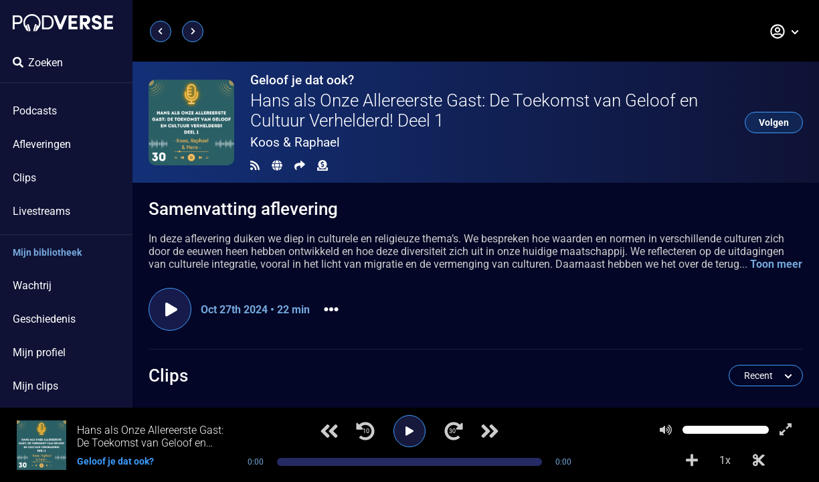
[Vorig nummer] (329, 431)
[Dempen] (665, 430)
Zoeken (38, 62)
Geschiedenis (44, 319)
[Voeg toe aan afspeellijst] (692, 461)
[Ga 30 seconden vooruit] (454, 431)
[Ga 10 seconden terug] (365, 431)
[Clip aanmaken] (759, 461)
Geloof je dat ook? (302, 80)
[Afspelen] (409, 431)
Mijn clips (35, 386)
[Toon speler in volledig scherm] (785, 430)
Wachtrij (32, 285)
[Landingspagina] (63, 22)
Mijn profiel (39, 352)
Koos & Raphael (295, 142)
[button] (785, 31)
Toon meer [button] (776, 264)
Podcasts (35, 110)
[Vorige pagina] (160, 31)
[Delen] (299, 165)
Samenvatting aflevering (243, 209)
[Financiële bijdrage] (322, 165)
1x (725, 460)
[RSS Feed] (255, 165)
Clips (24, 177)
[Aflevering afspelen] (170, 309)
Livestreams (41, 211)
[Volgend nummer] (490, 431)
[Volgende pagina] (192, 31)
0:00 (256, 462)
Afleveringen (42, 144)
